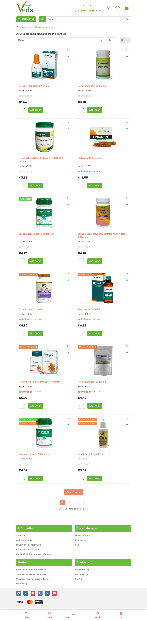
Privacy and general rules (28, 545)
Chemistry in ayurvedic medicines (33, 579)
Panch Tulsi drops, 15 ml (91, 454)
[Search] (88, 19)
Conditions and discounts (29, 549)
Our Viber (79, 579)
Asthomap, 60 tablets (30, 309)
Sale (77, 545)
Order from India (24, 540)
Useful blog (21, 583)
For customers (87, 528)
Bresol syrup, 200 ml (89, 309)
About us (20, 535)
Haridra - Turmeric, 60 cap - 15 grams (39, 382)
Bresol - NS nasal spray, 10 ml (34, 86)
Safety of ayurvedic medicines (31, 574)
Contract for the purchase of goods (33, 554)
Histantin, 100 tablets (89, 158)
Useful (22, 562)
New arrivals (81, 540)
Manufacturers (82, 535)
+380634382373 (85, 10)
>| (84, 502)
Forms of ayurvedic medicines (31, 570)
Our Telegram (81, 574)
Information (26, 528)
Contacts (83, 562)
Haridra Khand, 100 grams (92, 86)
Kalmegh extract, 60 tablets (34, 454)
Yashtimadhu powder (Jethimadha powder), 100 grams (101, 235)
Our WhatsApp (82, 570)
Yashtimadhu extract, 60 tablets (36, 234)
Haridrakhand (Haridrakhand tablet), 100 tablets (41, 160)
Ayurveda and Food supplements (38, 27)
